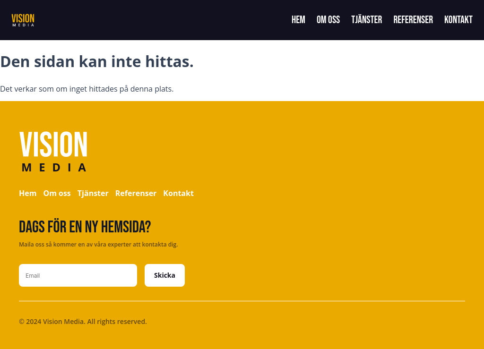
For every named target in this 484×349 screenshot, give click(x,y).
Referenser (413, 20)
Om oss (328, 20)
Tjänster (366, 20)
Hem (298, 20)
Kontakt (458, 20)
